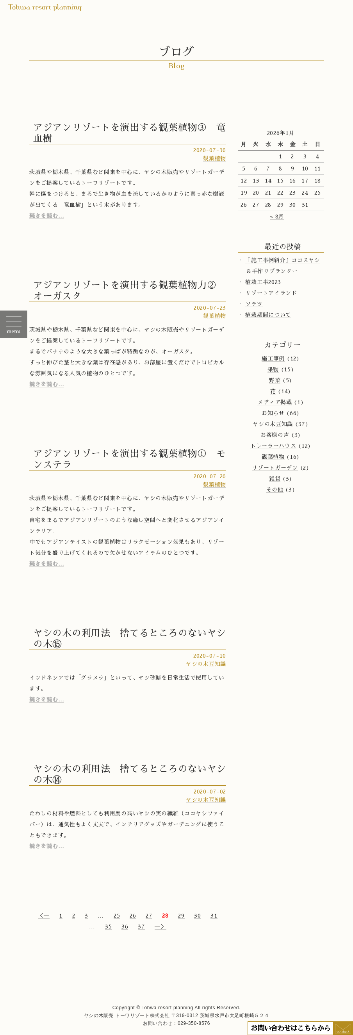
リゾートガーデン (275, 467)
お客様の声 (274, 435)
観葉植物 (214, 158)
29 (181, 915)
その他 (274, 489)
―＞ (160, 926)
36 (124, 926)
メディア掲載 (274, 402)
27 (149, 915)
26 (133, 915)
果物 (273, 369)
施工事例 (273, 358)
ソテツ (253, 304)
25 (117, 915)
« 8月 (277, 216)
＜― (43, 915)
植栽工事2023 (263, 282)
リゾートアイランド (271, 293)
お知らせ (273, 413)
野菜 (274, 380)
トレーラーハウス (273, 446)
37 (141, 926)
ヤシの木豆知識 (206, 664)
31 (213, 915)
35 (108, 926)
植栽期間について (268, 315)
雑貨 (274, 478)
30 (197, 915)
